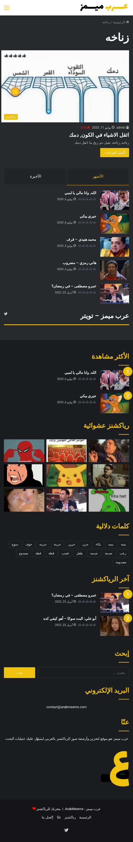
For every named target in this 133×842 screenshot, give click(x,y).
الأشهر (98, 176)
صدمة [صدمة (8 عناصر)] (108, 553)
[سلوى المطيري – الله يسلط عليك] (24, 475)
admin (120, 127)
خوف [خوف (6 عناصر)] (28, 544)
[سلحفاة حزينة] (109, 500)
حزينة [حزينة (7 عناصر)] (57, 544)
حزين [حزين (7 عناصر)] (71, 544)
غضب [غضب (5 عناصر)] (65, 553)
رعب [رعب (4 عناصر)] (123, 553)
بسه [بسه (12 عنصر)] (111, 544)
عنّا (59, 817)
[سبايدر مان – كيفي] (24, 450)
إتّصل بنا (47, 817)
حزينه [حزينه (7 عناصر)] (42, 544)
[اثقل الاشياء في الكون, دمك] (65, 86)
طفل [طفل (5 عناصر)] (79, 553)
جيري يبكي (88, 216)
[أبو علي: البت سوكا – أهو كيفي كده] (114, 626)
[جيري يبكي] (114, 223)
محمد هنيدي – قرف (81, 239)
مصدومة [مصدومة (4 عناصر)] (121, 562)
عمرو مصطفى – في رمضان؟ (73, 286)
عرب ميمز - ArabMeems (83, 809)
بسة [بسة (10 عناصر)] (123, 544)
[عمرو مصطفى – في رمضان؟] (114, 293)
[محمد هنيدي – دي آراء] (109, 475)
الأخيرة (35, 176)
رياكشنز (70, 817)
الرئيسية (121, 22)
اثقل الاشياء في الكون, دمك (99, 135)
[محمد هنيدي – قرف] (114, 247)
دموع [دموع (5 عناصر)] (15, 544)
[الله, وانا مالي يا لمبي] (114, 200)
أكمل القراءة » (114, 153)
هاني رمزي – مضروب (79, 263)
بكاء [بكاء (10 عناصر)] (98, 544)
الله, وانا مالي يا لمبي (80, 193)
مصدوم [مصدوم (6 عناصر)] (23, 553)
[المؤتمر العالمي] (66, 450)
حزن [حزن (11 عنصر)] (85, 544)
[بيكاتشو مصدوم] (66, 475)
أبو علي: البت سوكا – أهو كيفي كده (69, 618)
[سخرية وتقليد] (109, 450)
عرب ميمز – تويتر (104, 316)
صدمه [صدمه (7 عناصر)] (94, 553)
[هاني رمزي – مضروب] (114, 270)
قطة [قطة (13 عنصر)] (51, 553)
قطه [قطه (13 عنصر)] (38, 553)
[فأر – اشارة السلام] (24, 500)
